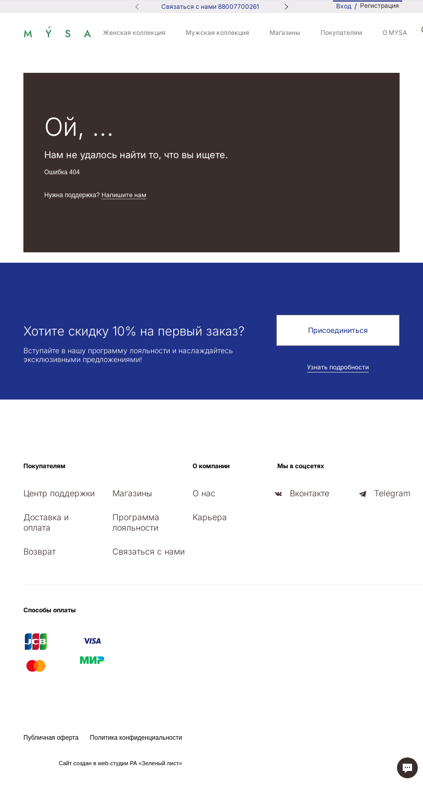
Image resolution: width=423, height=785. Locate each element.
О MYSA (394, 32)
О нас (204, 493)
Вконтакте (309, 493)
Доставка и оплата (46, 522)
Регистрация (379, 5)
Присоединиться (338, 330)
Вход (343, 6)
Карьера (210, 517)
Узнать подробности (338, 367)
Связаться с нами (148, 551)
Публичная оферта (51, 738)
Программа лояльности (135, 522)
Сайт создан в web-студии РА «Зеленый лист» (120, 763)
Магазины (285, 32)
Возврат (39, 551)
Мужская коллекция (217, 32)
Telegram (392, 493)
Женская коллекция (134, 32)
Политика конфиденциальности (136, 738)
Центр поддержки (59, 493)
